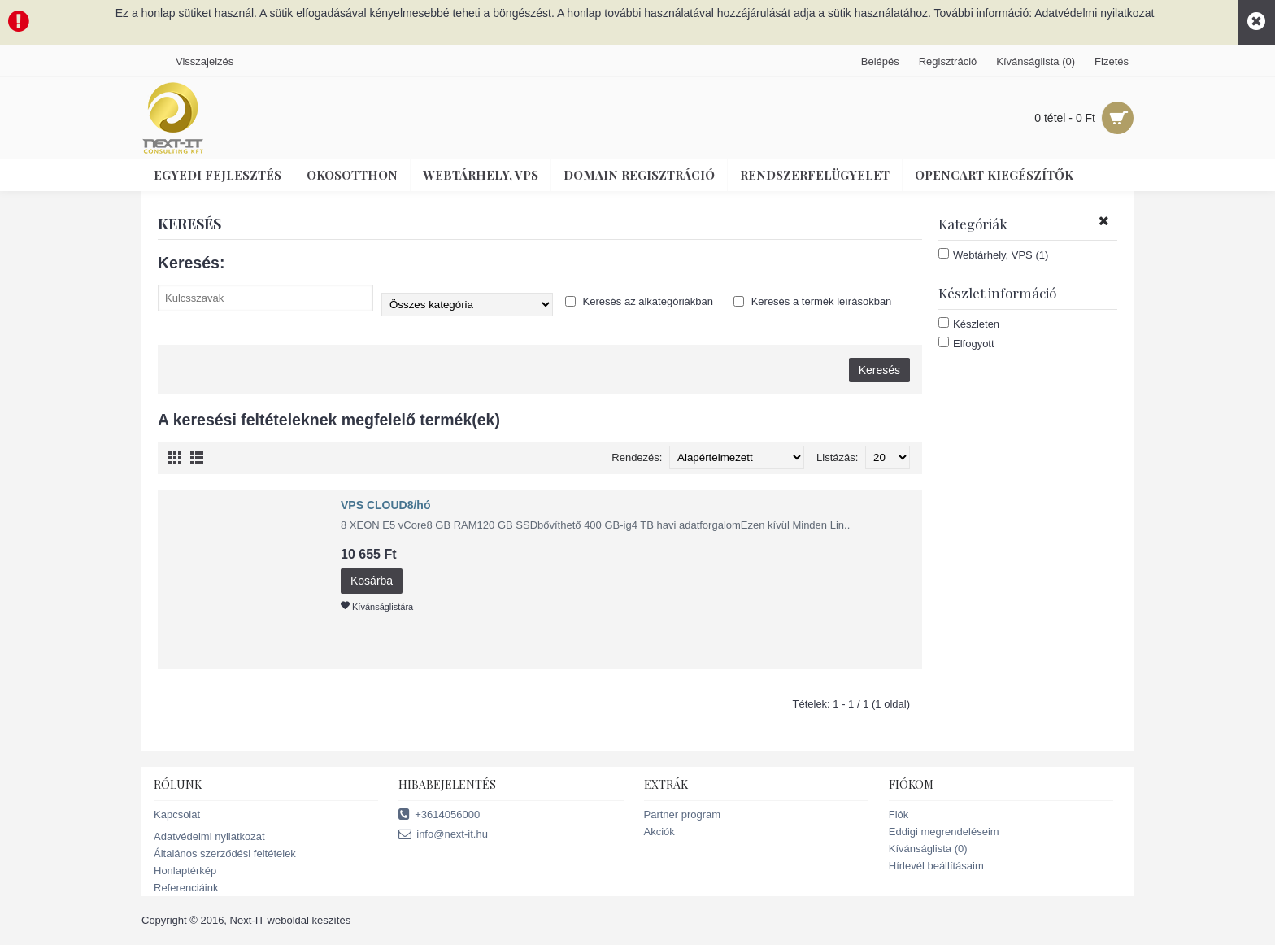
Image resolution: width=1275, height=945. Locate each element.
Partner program (682, 814)
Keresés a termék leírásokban (812, 301)
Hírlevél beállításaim (936, 866)
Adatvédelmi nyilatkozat (209, 836)
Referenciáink (186, 888)
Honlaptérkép (185, 870)
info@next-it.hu (443, 835)
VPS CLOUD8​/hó (385, 505)
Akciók (659, 831)
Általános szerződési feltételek (225, 853)
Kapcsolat (177, 814)
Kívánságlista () (928, 849)
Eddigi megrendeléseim (944, 831)
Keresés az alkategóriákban (639, 301)
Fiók (899, 814)
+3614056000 (439, 815)
